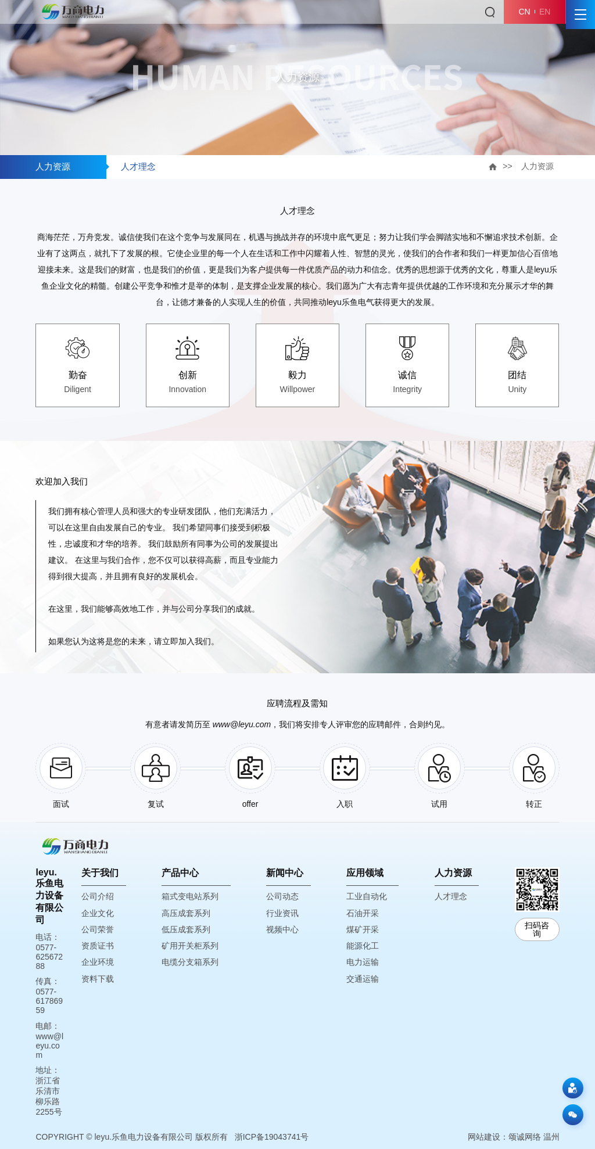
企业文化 (97, 913)
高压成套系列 (186, 913)
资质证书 (97, 945)
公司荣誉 (97, 929)
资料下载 (97, 978)
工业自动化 (366, 896)
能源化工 (362, 945)
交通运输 (362, 978)
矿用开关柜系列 (190, 945)
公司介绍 (97, 896)
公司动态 (282, 896)
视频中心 (282, 929)
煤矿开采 (362, 929)
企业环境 (97, 962)
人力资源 (537, 166)
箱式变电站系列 (190, 896)
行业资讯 (282, 913)
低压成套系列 (186, 929)
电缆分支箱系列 (190, 962)
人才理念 (138, 166)
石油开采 (362, 913)
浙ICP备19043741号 (272, 1136)
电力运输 (362, 962)
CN (524, 11)
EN (544, 11)
